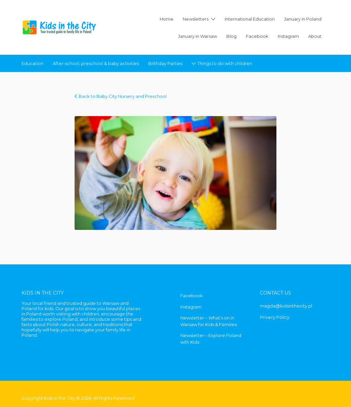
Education (32, 63)
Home (166, 19)
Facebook (257, 36)
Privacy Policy (274, 317)
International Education (250, 19)
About (315, 36)
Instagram (288, 36)
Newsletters (195, 19)
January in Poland (303, 19)
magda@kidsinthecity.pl (286, 305)
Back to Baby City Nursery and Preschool (123, 96)
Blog (231, 36)
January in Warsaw (197, 36)
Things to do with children (225, 63)
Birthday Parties (165, 63)
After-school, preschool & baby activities (96, 63)
